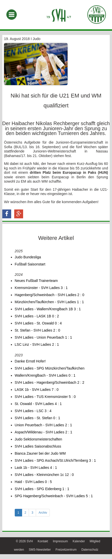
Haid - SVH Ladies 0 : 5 (33, 482)
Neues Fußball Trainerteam (36, 281)
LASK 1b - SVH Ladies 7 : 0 (37, 390)
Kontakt (43, 541)
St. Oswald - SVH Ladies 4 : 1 (38, 404)
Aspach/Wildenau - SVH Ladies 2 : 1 (43, 432)
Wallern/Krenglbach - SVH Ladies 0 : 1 (45, 375)
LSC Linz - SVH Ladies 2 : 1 (37, 344)
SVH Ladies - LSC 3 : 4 (33, 411)
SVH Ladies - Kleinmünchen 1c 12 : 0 (44, 475)
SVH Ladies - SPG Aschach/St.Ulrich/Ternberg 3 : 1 (55, 460)
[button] (6, 213)
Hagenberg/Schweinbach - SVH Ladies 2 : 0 (49, 295)
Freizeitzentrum (66, 549)
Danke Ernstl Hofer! (30, 361)
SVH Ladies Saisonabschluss (38, 446)
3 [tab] (32, 512)
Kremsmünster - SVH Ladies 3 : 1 (41, 288)
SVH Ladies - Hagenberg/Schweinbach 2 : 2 (49, 382)
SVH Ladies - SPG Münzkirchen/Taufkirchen (50, 368)
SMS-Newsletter (40, 549)
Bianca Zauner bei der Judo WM (40, 453)
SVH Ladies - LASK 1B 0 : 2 (37, 316)
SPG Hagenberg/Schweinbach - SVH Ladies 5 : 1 (54, 496)
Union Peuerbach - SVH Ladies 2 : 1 (43, 425)
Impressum (60, 541)
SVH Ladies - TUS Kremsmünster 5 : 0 (45, 397)
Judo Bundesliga (28, 257)
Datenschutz (89, 549)
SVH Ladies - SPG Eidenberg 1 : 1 (42, 489)
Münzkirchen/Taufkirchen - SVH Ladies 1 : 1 (49, 302)
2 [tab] (25, 512)
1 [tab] (18, 512)
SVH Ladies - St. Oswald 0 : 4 (38, 323)
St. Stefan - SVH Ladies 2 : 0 (37, 330)
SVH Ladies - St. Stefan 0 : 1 (37, 418)
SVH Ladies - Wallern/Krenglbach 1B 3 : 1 (48, 309)
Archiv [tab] (43, 512)
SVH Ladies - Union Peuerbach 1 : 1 (43, 337)
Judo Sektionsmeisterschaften (38, 439)
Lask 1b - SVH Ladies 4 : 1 (36, 468)
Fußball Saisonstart (30, 264)
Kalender (79, 541)
